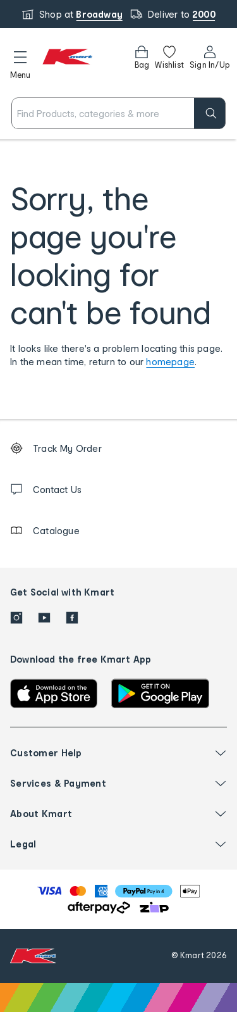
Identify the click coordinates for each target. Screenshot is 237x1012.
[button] (20, 62)
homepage (170, 361)
